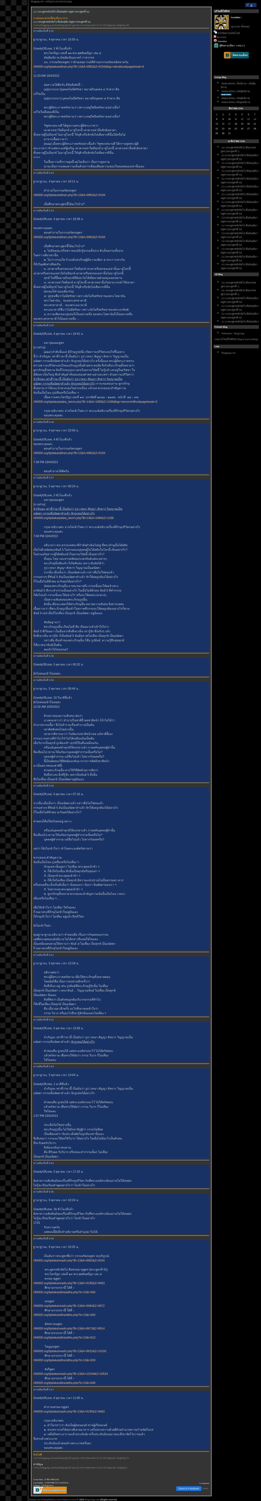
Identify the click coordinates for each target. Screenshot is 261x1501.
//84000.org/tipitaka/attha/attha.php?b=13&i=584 (64, 1292)
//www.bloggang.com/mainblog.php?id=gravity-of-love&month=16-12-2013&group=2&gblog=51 (81, 1458)
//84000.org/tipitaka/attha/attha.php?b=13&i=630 (64, 1360)
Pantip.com (35, 1499)
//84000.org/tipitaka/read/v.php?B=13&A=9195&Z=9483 (69, 1283)
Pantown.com (68, 1499)
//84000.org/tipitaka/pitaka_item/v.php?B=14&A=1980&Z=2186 (73, 517)
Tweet (205, 1488)
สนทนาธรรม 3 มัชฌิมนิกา (235, 98)
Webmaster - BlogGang (232, 333)
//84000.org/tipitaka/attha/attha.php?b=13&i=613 (64, 1337)
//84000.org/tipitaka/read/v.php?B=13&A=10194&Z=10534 (70, 1373)
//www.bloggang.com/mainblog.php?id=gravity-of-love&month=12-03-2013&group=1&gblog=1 (80, 1467)
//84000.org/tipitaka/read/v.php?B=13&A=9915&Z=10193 (69, 1351)
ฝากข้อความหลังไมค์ (229, 33)
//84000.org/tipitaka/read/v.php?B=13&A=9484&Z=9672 (69, 1305)
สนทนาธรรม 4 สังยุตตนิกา (235, 102)
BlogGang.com (92, 1499)
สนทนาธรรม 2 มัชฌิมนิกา (235, 91)
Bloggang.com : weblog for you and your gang (51, 1)
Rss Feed (221, 37)
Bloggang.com (228, 352)
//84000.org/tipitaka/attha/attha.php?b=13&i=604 (64, 1314)
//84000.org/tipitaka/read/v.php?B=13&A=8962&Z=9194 (69, 1260)
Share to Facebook (189, 1488)
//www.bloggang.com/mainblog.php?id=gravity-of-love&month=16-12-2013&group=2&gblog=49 (81, 25)
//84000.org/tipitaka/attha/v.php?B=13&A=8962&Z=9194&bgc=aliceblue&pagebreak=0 (88, 66)
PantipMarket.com (51, 1499)
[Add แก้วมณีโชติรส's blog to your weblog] (236, 339)
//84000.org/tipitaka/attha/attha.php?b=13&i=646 (64, 1382)
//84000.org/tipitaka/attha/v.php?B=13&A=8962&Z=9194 (69, 195)
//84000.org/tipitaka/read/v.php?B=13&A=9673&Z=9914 (69, 1328)
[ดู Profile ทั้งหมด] (240, 26)
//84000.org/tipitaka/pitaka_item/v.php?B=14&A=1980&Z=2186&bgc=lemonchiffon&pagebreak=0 (95, 401)
